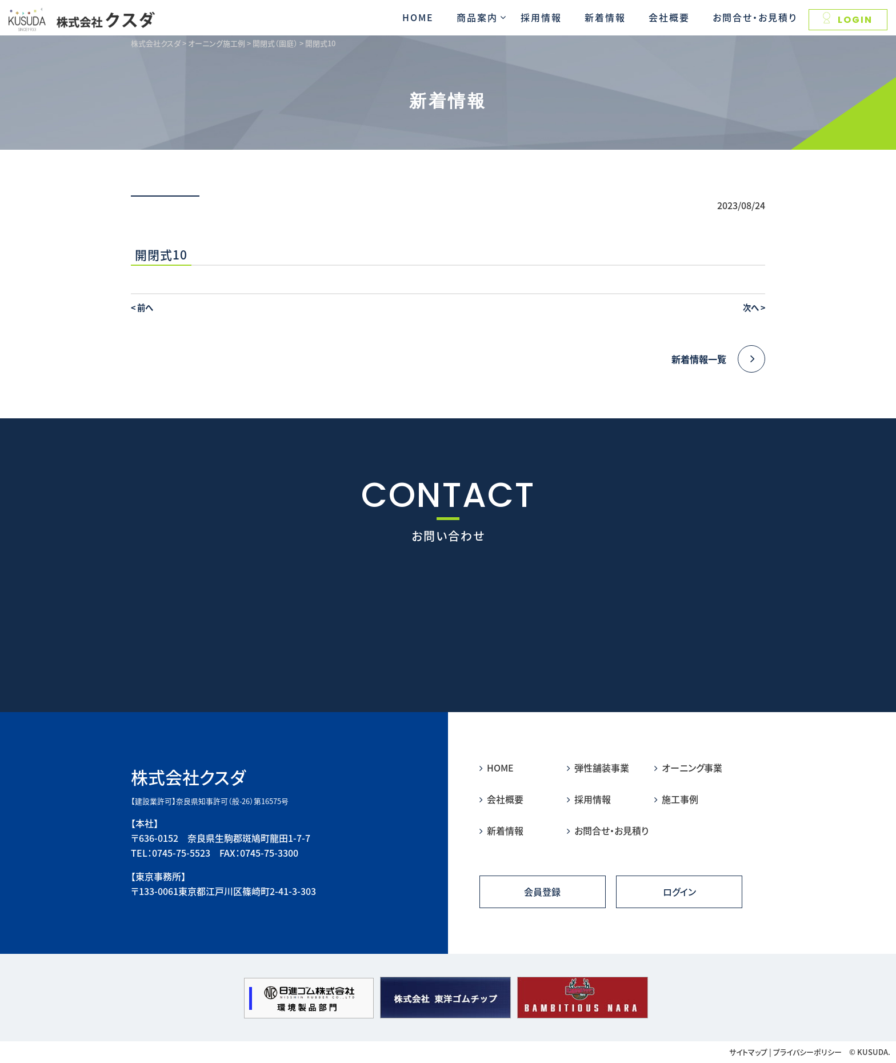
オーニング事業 (688, 767)
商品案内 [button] (477, 17)
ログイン (679, 891)
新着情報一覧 (718, 359)
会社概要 (669, 17)
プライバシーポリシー (807, 1051)
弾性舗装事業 (598, 767)
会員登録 (542, 891)
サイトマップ (748, 1051)
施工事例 (676, 799)
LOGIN (848, 19)
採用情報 (541, 17)
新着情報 (605, 17)
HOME (418, 17)
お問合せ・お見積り (755, 17)
